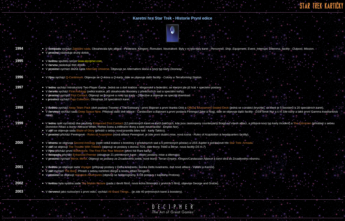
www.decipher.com (90, 61)
